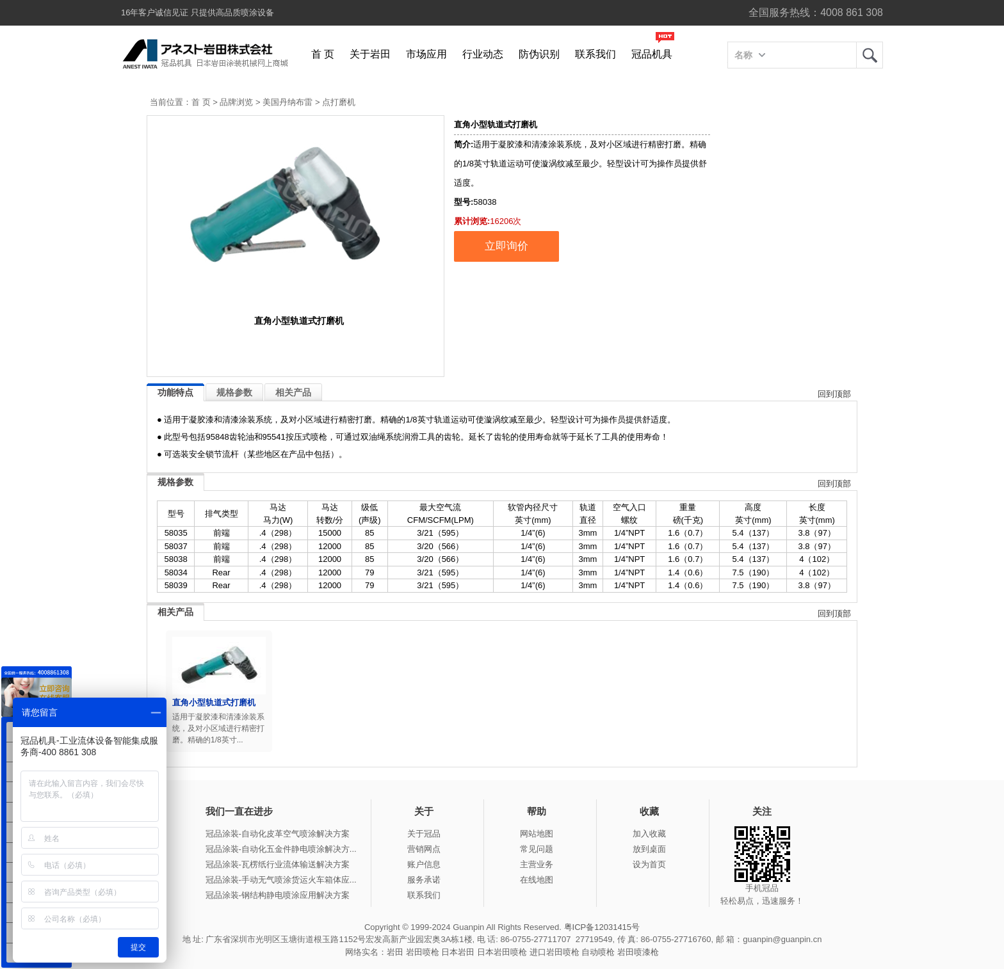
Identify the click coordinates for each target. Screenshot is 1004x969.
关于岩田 (370, 54)
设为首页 (649, 864)
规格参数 (234, 392)
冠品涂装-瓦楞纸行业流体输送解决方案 (278, 864)
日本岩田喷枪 (502, 952)
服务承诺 (424, 880)
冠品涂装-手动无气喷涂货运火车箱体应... (281, 880)
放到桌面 (649, 849)
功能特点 (175, 392)
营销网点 (424, 849)
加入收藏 (649, 833)
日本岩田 (457, 952)
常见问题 (536, 849)
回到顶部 (834, 394)
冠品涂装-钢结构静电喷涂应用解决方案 (278, 895)
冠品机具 (651, 54)
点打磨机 (338, 102)
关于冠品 (424, 833)
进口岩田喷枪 (554, 952)
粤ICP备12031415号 (602, 927)
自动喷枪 (598, 952)
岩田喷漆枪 (638, 952)
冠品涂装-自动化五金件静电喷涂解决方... (281, 849)
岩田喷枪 (422, 952)
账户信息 (424, 864)
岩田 (869, 55)
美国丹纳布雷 (287, 102)
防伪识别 (539, 54)
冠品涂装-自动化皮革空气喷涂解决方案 (278, 833)
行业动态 (482, 54)
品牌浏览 (236, 102)
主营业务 (536, 864)
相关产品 (293, 392)
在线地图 (536, 880)
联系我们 (595, 54)
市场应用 (426, 54)
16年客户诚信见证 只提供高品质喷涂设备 (197, 12)
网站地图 (536, 833)
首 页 (322, 54)
